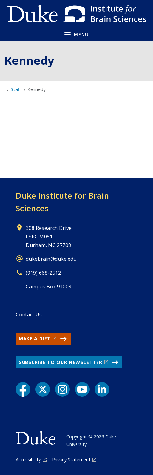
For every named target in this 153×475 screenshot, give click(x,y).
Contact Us (29, 314)
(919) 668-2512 (43, 272)
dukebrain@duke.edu (51, 258)
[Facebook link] (23, 389)
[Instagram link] (62, 389)
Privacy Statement (71, 460)
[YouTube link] (82, 389)
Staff (16, 89)
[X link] (42, 389)
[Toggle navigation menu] (76, 34)
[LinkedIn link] (102, 389)
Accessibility (28, 460)
